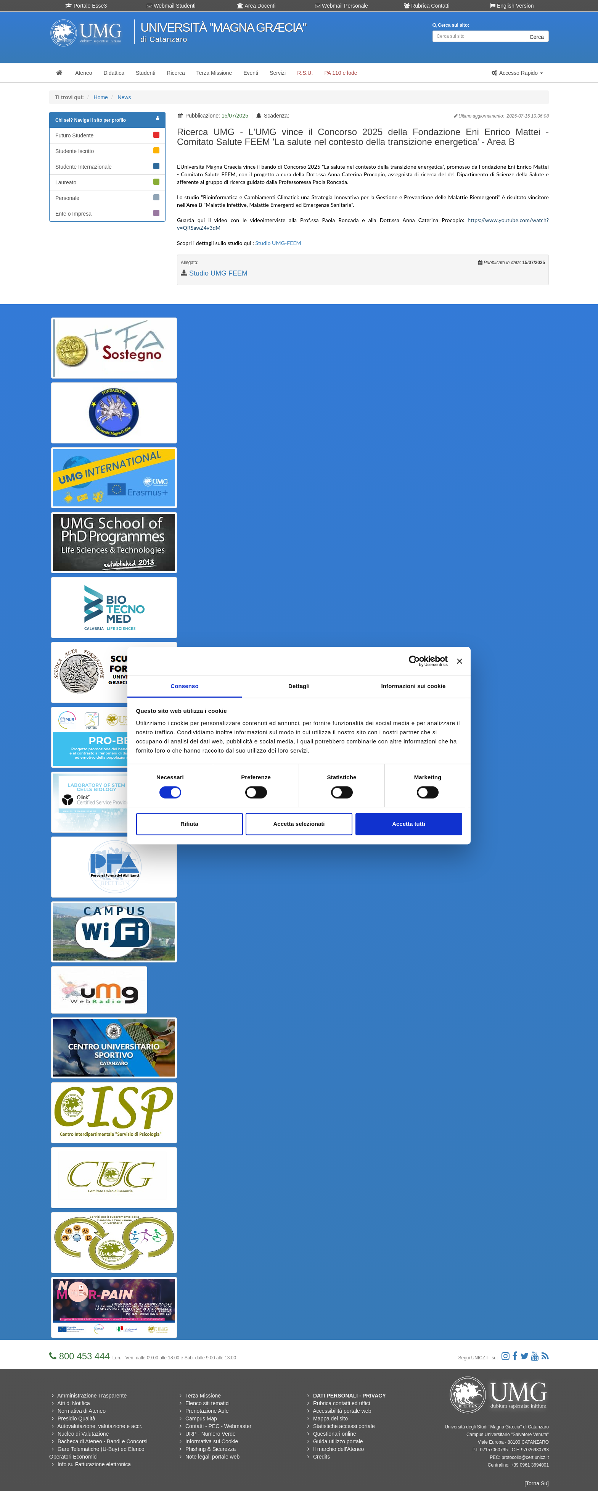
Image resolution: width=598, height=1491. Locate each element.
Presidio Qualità (76, 1418)
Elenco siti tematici (207, 1403)
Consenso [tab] (184, 686)
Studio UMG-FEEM (278, 243)
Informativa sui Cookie (211, 1441)
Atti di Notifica (73, 1403)
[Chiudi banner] (459, 661)
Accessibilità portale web (342, 1411)
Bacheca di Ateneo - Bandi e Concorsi (103, 1441)
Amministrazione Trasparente (92, 1396)
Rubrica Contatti (426, 6)
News (124, 97)
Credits (321, 1457)
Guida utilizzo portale (338, 1441)
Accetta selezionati (299, 824)
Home (101, 97)
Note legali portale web (212, 1457)
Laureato (107, 182)
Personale (107, 197)
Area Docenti (256, 6)
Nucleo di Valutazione (83, 1434)
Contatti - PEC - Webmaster (218, 1426)
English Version (512, 6)
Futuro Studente (107, 135)
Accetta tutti (408, 824)
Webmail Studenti (171, 6)
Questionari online (334, 1434)
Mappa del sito (330, 1418)
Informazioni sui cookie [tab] (413, 686)
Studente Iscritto (107, 150)
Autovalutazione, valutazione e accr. (99, 1426)
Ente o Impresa (107, 213)
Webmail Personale (341, 6)
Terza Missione (203, 1396)
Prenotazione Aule (207, 1411)
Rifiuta (189, 824)
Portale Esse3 (86, 6)
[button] (517, 72)
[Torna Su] (536, 1483)
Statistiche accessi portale (344, 1426)
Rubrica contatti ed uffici (341, 1403)
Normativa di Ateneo (82, 1411)
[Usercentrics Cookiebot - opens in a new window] (414, 661)
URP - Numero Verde (210, 1434)
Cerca (537, 37)
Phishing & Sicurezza (210, 1449)
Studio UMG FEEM (218, 273)
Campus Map (201, 1418)
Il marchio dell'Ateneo (338, 1449)
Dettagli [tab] (299, 686)
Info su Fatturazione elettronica (94, 1464)
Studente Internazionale (107, 166)
